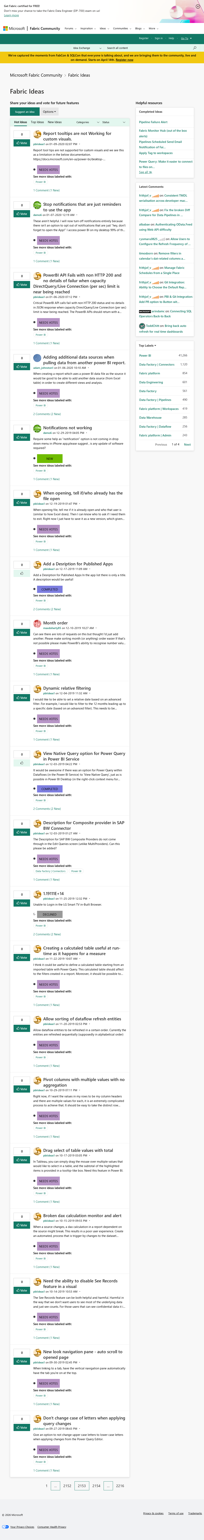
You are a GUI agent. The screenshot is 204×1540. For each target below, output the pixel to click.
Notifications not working (67, 427)
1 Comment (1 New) (46, 190)
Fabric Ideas (79, 75)
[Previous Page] (40, 1482)
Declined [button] (50, 914)
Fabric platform (149, 373)
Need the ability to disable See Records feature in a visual (80, 1283)
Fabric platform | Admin (155, 435)
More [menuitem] (152, 28)
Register (144, 38)
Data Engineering (151, 382)
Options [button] (48, 112)
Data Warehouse (150, 417)
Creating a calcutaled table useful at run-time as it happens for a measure (81, 950)
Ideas (103, 28)
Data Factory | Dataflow (155, 426)
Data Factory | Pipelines (155, 400)
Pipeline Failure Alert (153, 122)
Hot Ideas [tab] (20, 122)
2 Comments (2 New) (47, 414)
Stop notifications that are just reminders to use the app (82, 207)
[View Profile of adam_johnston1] (43, 367)
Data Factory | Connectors (51, 871)
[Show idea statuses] (114, 122)
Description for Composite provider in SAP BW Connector (83, 825)
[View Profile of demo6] (37, 215)
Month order (55, 623)
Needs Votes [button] (48, 170)
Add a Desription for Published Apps (78, 564)
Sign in (159, 38)
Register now (124, 60)
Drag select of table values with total (78, 1150)
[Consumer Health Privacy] (51, 1526)
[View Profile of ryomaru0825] (148, 239)
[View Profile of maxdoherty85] (52, 628)
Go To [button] (184, 38)
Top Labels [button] (146, 345)
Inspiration (86, 28)
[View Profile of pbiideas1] (39, 144)
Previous (161, 444)
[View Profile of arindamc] (158, 311)
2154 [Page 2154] (96, 1485)
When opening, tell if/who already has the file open (83, 495)
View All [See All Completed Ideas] (145, 172)
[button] (25, 111)
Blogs (138, 28)
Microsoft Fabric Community (36, 75)
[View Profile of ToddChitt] (152, 326)
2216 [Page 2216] (120, 1485)
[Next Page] (128, 1482)
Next (187, 444)
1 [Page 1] (47, 1485)
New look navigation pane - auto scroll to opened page (83, 1354)
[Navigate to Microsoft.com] (14, 28)
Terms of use (175, 1513)
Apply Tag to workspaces (156, 153)
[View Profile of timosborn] (146, 253)
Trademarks (195, 1513)
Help (171, 38)
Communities (120, 28)
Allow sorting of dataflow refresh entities (82, 1019)
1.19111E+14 (53, 893)
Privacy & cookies (153, 1513)
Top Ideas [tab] (37, 122)
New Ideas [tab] (55, 122)
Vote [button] (23, 143)
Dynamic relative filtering (67, 688)
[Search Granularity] (87, 48)
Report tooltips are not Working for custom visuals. (77, 136)
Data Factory (148, 391)
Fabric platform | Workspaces (158, 409)
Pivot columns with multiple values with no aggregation (84, 1082)
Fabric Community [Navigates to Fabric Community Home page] (45, 28)
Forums (69, 28)
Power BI (41, 181)
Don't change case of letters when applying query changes (84, 1420)
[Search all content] (152, 48)
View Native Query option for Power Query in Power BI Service (84, 756)
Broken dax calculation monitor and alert (82, 1215)
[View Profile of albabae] (144, 224)
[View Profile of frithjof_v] (145, 195)
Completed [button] (49, 589)
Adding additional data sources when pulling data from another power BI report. (84, 359)
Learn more (11, 15)
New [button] (49, 459)
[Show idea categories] (88, 122)
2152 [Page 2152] (67, 1485)
